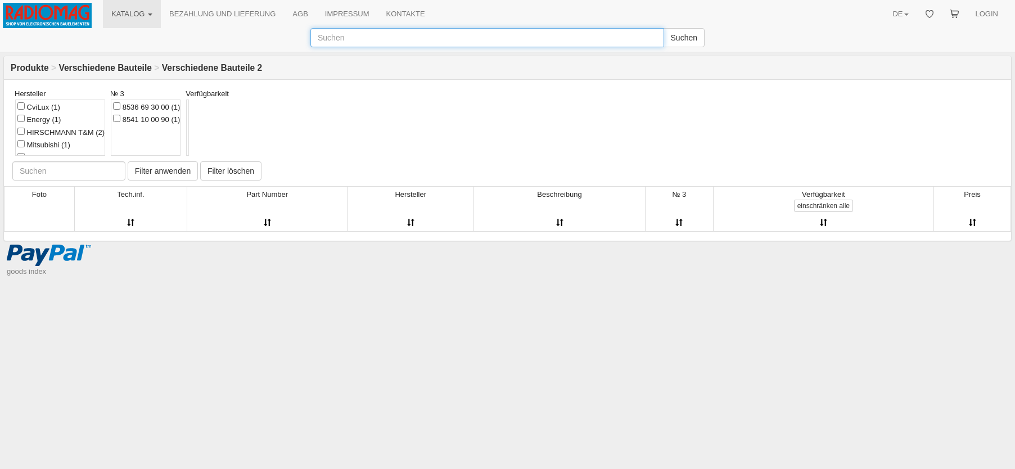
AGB (300, 14)
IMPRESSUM (347, 14)
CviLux (38, 106)
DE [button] (900, 14)
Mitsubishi (43, 144)
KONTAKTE (405, 14)
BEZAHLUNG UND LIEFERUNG (222, 14)
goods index (26, 271)
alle (823, 206)
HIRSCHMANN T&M (61, 132)
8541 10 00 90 (146, 119)
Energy (39, 119)
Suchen (684, 37)
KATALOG (131, 14)
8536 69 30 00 (146, 106)
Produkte (30, 68)
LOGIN (987, 14)
